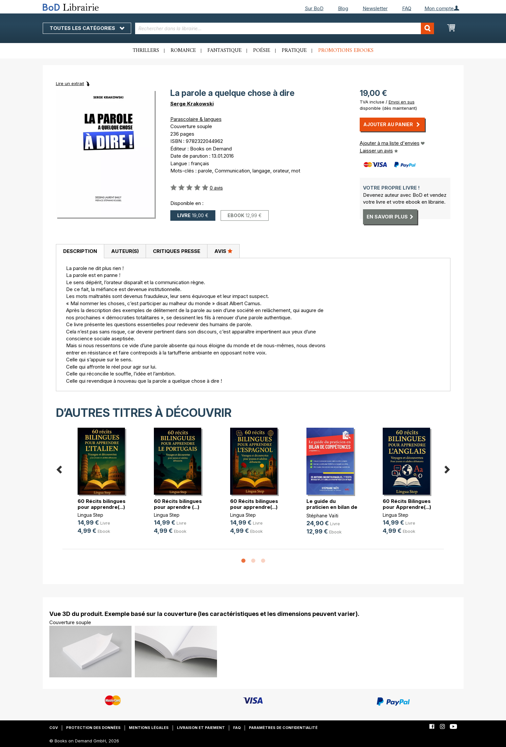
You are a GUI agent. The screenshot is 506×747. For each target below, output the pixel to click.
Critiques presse (176, 251)
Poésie (261, 50)
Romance (183, 50)
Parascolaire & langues (196, 119)
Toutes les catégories (87, 28)
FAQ (406, 8)
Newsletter (375, 8)
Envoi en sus (402, 101)
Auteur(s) (125, 251)
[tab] (80, 251)
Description (80, 251)
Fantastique (224, 50)
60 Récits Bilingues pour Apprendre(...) (407, 504)
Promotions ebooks (345, 50)
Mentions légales (149, 727)
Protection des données (93, 727)
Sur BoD (314, 8)
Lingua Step (90, 515)
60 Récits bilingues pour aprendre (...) (178, 504)
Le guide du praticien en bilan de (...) (331, 507)
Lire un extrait (70, 83)
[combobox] (284, 28)
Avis (223, 251)
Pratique (294, 50)
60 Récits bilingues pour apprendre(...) (102, 504)
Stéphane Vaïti (322, 515)
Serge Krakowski (192, 104)
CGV (53, 727)
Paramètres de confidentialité (283, 727)
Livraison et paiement (201, 727)
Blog (343, 8)
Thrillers (146, 50)
